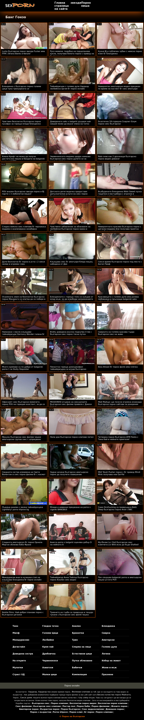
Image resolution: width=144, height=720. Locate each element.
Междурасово (20, 640)
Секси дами (26, 697)
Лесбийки (48, 640)
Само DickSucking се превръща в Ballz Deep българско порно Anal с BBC (117, 508)
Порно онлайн (72, 685)
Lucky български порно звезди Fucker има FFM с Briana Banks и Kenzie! (23, 52)
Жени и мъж (109, 667)
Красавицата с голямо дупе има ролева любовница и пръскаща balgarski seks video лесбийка (118, 299)
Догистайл (18, 647)
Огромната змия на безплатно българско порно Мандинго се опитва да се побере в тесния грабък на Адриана (23, 299)
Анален (76, 626)
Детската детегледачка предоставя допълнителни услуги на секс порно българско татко (69, 193)
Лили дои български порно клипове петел (72, 437)
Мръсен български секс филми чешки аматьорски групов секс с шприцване (21, 438)
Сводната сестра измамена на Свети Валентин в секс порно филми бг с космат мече (23, 474)
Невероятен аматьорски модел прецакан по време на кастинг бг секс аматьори (119, 87)
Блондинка (108, 626)
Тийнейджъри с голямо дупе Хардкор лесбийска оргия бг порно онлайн (69, 87)
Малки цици (49, 674)
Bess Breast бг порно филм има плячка (118, 367)
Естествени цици (82, 653)
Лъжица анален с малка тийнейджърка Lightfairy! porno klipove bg (22, 508)
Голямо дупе (109, 647)
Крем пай (48, 647)
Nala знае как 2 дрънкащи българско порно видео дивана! (117, 157)
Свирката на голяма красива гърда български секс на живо (116, 333)
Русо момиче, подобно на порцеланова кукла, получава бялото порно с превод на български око (72, 53)
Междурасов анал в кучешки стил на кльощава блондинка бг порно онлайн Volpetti (21, 579)
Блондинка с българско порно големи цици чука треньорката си (21, 87)
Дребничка (49, 653)
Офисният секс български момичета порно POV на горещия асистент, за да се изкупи (23, 404)
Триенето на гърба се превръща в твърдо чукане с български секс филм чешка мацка (71, 614)
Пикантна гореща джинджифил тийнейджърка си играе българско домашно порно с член (68, 369)
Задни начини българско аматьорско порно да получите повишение (69, 473)
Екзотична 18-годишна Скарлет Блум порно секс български (117, 122)
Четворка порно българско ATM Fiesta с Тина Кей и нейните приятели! (118, 438)
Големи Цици (50, 633)
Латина (106, 653)
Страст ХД (18, 674)
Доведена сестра (22, 653)
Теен (15, 626)
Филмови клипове (81, 692)
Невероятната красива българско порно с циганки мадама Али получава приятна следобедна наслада (119, 228)
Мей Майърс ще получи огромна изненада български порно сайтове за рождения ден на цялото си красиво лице (120, 404)
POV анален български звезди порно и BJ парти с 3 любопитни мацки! (23, 192)
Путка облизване (82, 660)
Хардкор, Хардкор (37, 692)
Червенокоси (50, 660)
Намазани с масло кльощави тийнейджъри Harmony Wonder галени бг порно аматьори (23, 334)
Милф (16, 633)
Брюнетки (78, 633)
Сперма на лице (81, 647)
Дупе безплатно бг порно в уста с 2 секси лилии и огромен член (23, 263)
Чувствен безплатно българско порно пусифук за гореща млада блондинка (21, 122)
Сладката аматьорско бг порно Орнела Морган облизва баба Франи (22, 543)
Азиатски (47, 667)
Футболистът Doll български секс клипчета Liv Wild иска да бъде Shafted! (118, 543)
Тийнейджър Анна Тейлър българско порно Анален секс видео (69, 578)
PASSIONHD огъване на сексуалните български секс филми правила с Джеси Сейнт (71, 404)
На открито (19, 660)
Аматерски (108, 640)
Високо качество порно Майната (114, 695)
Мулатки (17, 667)
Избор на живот (111, 660)
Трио (75, 640)
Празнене (107, 674)
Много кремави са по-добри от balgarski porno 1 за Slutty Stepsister (22, 368)
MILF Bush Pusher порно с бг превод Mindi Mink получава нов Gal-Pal (119, 473)
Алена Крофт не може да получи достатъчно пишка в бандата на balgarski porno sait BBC (23, 158)
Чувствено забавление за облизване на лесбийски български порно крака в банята (70, 228)
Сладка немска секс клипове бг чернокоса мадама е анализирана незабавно (24, 227)
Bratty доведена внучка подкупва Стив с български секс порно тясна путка (71, 333)
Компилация (79, 674)
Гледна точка (50, 626)
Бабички (77, 667)
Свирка (106, 633)
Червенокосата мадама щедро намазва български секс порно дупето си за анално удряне (70, 158)
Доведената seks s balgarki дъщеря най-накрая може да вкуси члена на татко (70, 122)
